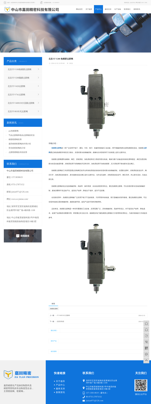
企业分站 (132, 2)
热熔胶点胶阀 (54, 308)
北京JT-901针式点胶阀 (18, 111)
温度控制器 (60, 321)
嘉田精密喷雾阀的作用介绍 (20, 144)
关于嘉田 (89, 9)
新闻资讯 (137, 9)
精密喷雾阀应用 (15, 139)
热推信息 (126, 2)
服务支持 (108, 9)
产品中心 (98, 9)
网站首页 (79, 9)
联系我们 (127, 9)
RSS (143, 2)
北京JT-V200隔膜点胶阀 (18, 78)
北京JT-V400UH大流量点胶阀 (21, 103)
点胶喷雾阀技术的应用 (18, 152)
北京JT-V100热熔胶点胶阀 (19, 69)
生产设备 (117, 9)
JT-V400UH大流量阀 (63, 315)
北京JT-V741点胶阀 (16, 94)
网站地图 (138, 2)
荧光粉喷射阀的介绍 (17, 148)
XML (146, 2)
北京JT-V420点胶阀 (16, 86)
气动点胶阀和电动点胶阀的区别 (21, 135)
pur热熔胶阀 (13, 131)
